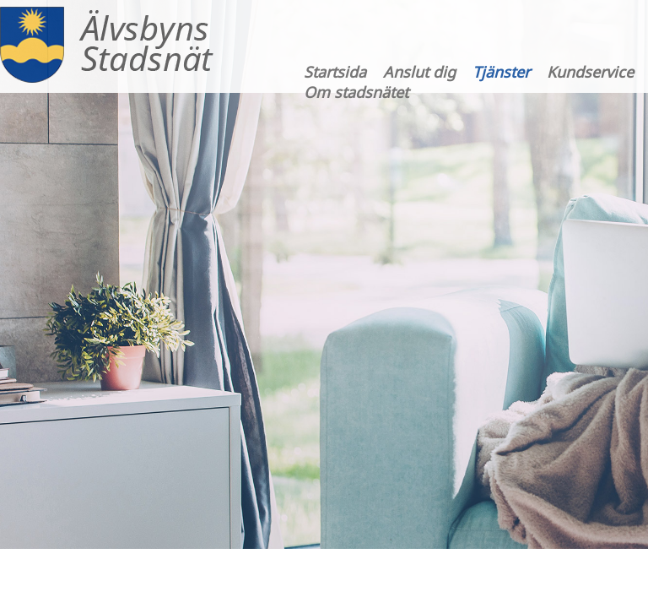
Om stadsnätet (356, 92)
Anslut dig (419, 72)
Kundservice (590, 72)
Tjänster (501, 72)
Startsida (335, 72)
